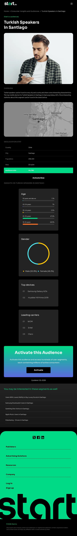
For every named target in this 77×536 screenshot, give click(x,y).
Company (10, 474)
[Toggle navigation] (71, 3)
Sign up (10, 488)
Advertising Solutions (16, 456)
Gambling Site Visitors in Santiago (17, 409)
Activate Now (38, 178)
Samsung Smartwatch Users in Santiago (19, 403)
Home (6, 11)
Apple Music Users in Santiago (15, 414)
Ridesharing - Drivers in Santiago (16, 420)
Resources (11, 465)
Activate (38, 370)
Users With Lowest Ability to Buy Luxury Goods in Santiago (25, 397)
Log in (9, 483)
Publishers (11, 447)
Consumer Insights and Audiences (25, 11)
